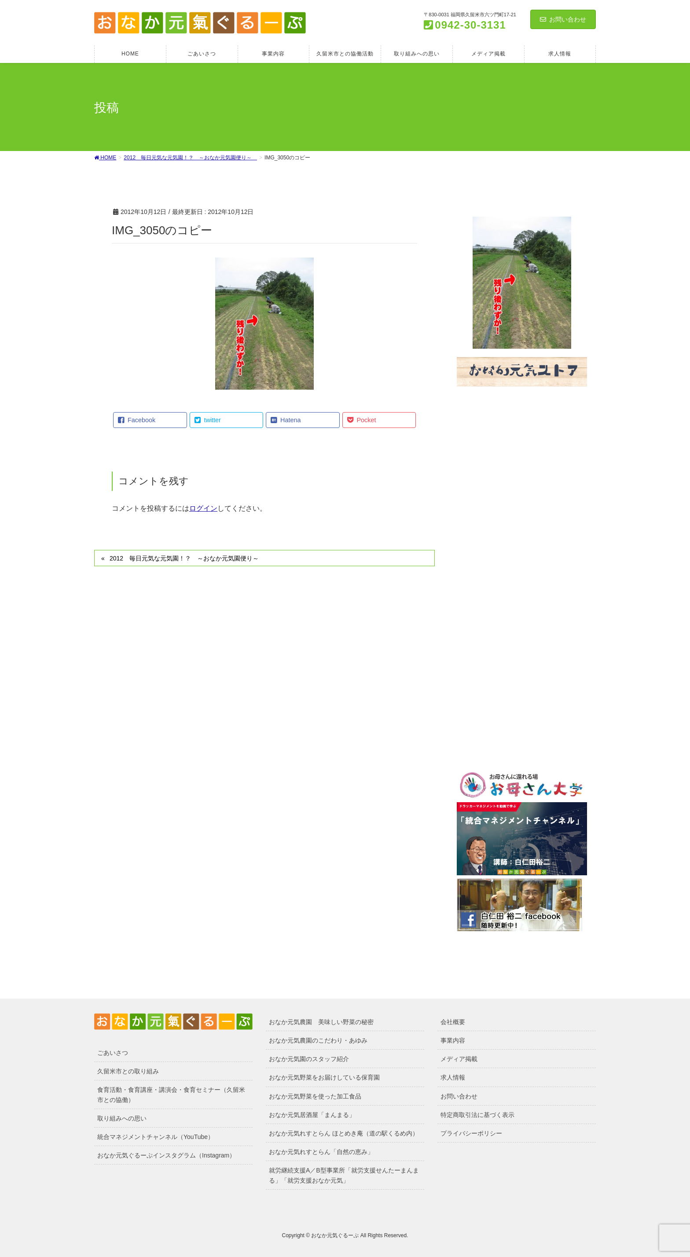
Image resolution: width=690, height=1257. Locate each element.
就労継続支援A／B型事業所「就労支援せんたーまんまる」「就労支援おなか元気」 (344, 1175)
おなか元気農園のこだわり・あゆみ (318, 1040)
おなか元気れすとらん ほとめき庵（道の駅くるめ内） (343, 1133)
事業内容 (452, 1040)
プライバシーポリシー (471, 1133)
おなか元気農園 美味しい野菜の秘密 (321, 1021)
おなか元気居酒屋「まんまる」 (312, 1114)
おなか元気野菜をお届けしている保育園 (324, 1077)
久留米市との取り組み (128, 1071)
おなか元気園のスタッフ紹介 (309, 1058)
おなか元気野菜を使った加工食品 (315, 1096)
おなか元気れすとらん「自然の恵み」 (321, 1151)
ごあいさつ (112, 1052)
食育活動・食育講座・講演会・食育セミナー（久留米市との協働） (171, 1094)
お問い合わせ (563, 19)
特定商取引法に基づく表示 (477, 1114)
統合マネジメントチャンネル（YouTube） (155, 1136)
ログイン (203, 508)
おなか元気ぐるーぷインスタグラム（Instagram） (166, 1155)
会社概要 (452, 1021)
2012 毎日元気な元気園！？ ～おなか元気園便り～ (187, 558)
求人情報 (452, 1077)
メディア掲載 (458, 1058)
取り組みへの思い (122, 1118)
